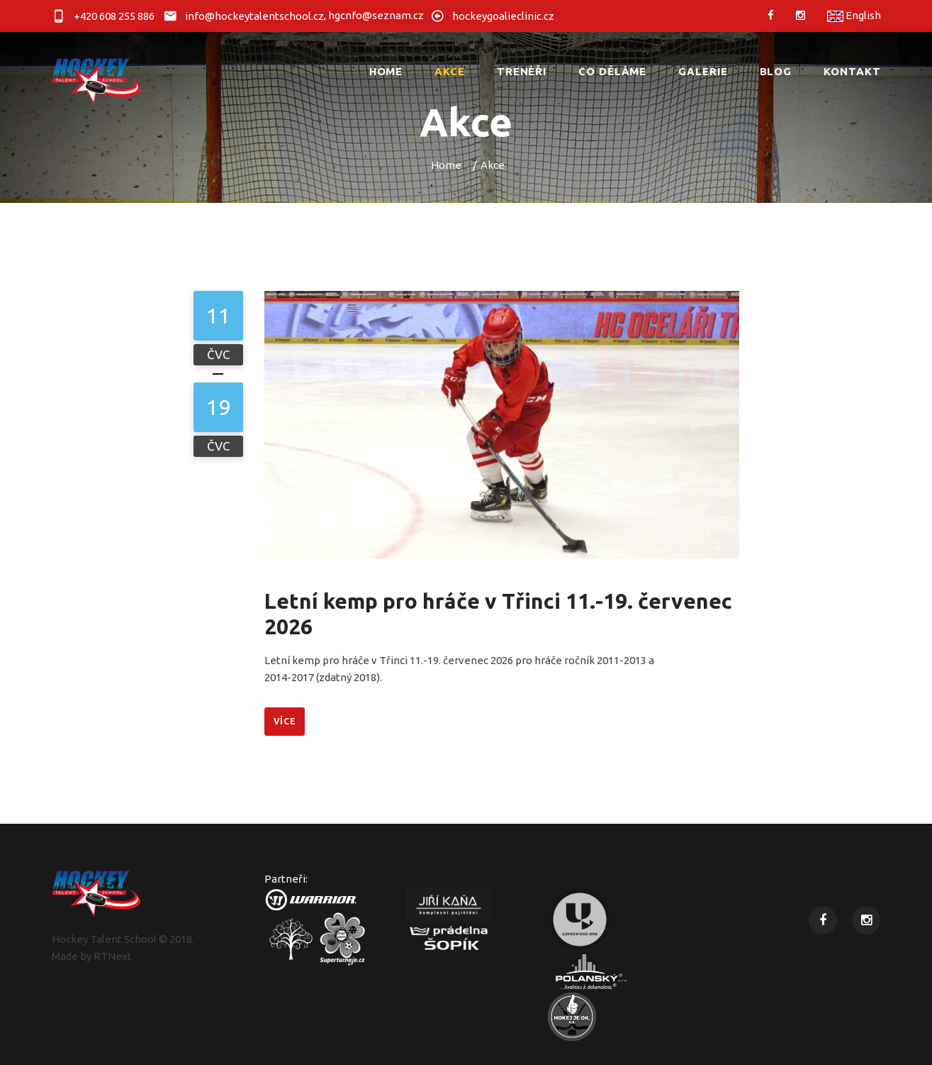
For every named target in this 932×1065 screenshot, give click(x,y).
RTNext (113, 956)
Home (446, 165)
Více (285, 721)
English (854, 15)
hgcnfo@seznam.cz (376, 15)
